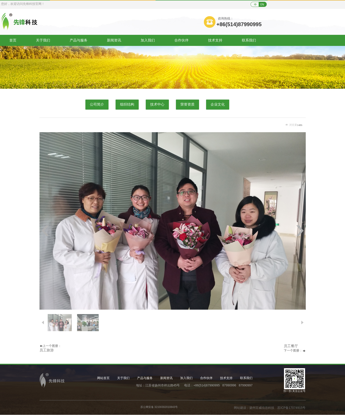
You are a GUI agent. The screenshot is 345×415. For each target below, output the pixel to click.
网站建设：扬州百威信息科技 (254, 407)
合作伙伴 (181, 40)
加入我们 (148, 40)
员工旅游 (46, 350)
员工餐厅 (291, 346)
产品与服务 (78, 40)
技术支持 (215, 40)
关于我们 (43, 40)
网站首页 (103, 378)
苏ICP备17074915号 (291, 407)
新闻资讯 (114, 40)
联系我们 (249, 40)
